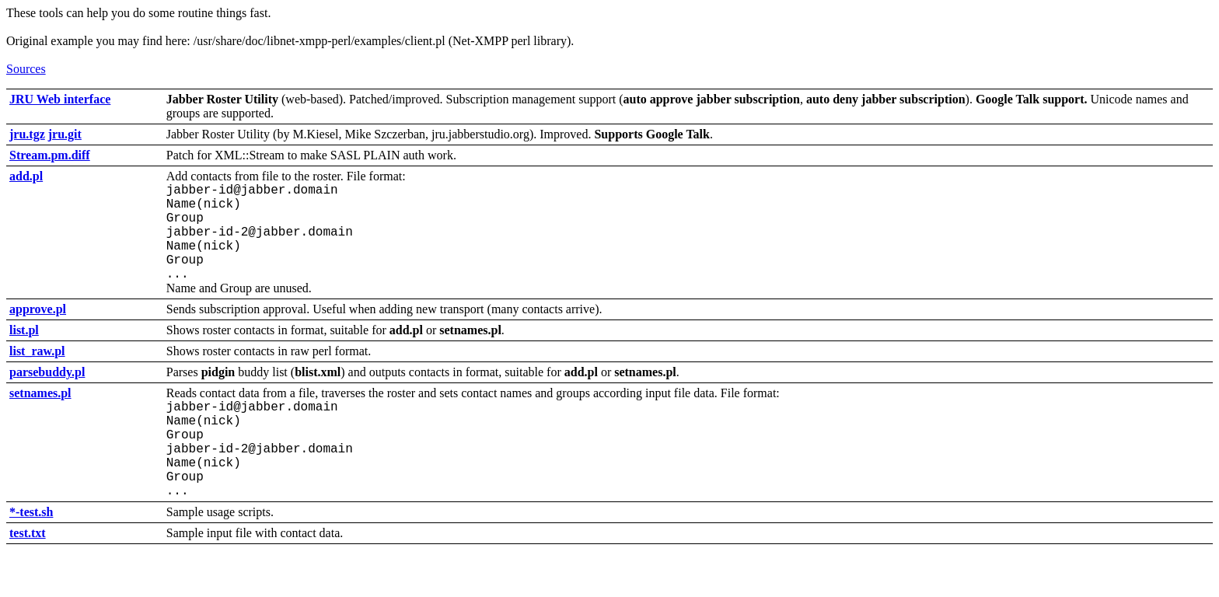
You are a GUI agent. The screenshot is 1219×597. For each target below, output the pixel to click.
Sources (26, 68)
